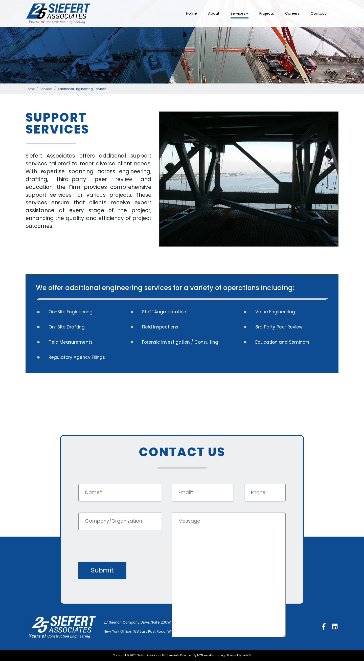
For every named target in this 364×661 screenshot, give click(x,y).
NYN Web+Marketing (211, 655)
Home (191, 13)
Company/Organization (113, 521)
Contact (318, 13)
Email (185, 492)
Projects (266, 13)
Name (93, 492)
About (213, 13)
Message (189, 521)
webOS (246, 655)
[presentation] (116, 550)
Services (239, 13)
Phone (258, 492)
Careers (292, 13)
